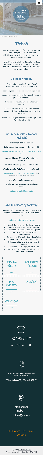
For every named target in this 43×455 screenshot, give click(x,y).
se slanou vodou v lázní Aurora (19, 173)
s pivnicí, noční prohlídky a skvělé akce (21, 152)
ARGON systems (24, 449)
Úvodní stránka (6, 36)
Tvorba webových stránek (16, 452)
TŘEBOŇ (14, 36)
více (11, 272)
